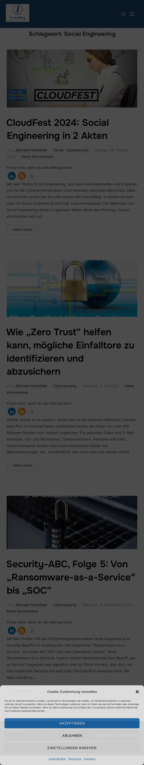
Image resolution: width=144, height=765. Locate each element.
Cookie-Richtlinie (57, 758)
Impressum (90, 758)
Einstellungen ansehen (72, 748)
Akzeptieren (72, 723)
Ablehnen (72, 735)
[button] (137, 692)
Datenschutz (75, 758)
